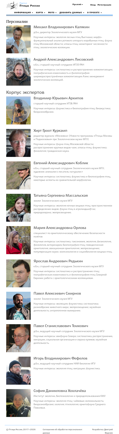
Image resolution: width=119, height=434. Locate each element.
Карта (40, 13)
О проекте (94, 13)
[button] (78, 4)
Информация (23, 13)
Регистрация (104, 5)
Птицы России (30, 6)
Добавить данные (72, 13)
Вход (93, 5)
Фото (52, 13)
